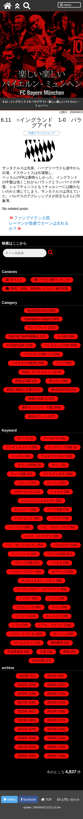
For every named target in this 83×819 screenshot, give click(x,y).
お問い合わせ (68, 799)
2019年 (23, 693)
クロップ (23, 482)
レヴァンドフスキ (22, 634)
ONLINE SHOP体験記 (24, 336)
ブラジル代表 (56, 554)
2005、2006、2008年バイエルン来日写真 (39, 288)
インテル (17, 456)
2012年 (52, 720)
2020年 (52, 684)
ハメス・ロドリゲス (38, 536)
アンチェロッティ (18, 447)
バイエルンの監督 (24, 363)
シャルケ (57, 491)
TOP (46, 799)
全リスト (16, 279)
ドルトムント (23, 518)
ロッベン (59, 634)
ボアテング (59, 571)
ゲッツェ (53, 482)
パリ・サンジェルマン (21, 545)
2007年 (23, 747)
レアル (16, 625)
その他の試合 (15, 345)
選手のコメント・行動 (37, 407)
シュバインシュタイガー (38, 500)
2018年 (52, 693)
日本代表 (38, 660)
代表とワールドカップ (41, 133)
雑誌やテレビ (37, 416)
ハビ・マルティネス (55, 527)
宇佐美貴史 (15, 651)
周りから (55, 381)
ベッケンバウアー (22, 571)
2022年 (52, 676)
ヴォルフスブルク (53, 456)
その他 (61, 336)
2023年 (24, 676)
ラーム (56, 607)
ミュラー (25, 598)
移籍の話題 (36, 398)
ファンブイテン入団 (32, 218)
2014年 (52, 711)
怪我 (66, 651)
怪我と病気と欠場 (19, 389)
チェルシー (22, 509)
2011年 (23, 729)
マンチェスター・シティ (38, 580)
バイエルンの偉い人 (37, 354)
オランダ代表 (27, 465)
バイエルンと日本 (56, 345)
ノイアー (56, 518)
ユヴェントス (25, 607)
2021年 (23, 684)
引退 (43, 651)
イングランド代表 (60, 447)
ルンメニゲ (54, 616)
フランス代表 (23, 562)
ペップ (60, 363)
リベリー (21, 616)
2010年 (52, 729)
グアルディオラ (54, 474)
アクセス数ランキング (54, 279)
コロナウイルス (24, 491)
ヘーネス (56, 562)
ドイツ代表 (54, 509)
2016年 (52, 702)
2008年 (52, 738)
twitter (9, 799)
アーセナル (51, 438)
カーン (56, 465)
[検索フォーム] (24, 253)
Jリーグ (22, 438)
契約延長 (57, 642)
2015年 (23, 711)
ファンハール (20, 554)
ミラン (53, 598)
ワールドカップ (24, 642)
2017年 (23, 702)
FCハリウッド (37, 327)
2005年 (23, 755)
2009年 (23, 738)
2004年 (52, 755)
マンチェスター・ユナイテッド (38, 589)
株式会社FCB (60, 389)
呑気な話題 (23, 381)
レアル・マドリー (50, 625)
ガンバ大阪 (18, 474)
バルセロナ (61, 545)
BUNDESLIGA (37, 310)
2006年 (52, 747)
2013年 (23, 720)
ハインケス (16, 527)
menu (65, 5)
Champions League (37, 319)
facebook (28, 799)
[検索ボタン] (51, 252)
